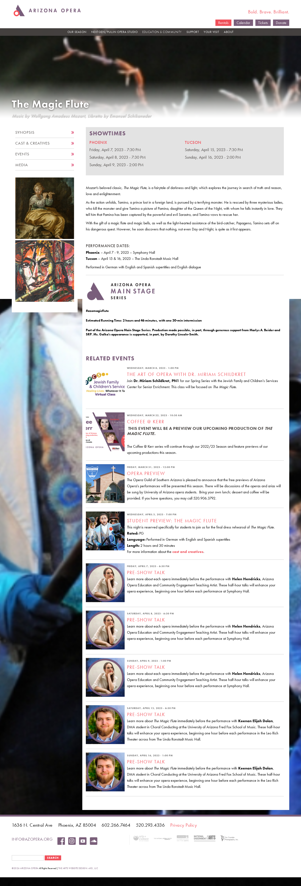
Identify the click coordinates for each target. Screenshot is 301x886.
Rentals (223, 22)
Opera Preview (146, 473)
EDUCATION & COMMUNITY (162, 32)
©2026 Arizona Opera (25, 868)
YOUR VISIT (211, 32)
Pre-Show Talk (146, 572)
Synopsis (25, 132)
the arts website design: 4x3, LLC (78, 868)
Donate (281, 22)
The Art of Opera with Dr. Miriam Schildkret (186, 374)
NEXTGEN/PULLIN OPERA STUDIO (114, 32)
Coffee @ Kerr (145, 422)
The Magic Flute (50, 104)
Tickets (263, 22)
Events (22, 154)
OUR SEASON (77, 32)
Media (21, 165)
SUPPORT (192, 32)
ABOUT (229, 32)
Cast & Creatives (32, 143)
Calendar (243, 22)
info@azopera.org (32, 839)
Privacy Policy (183, 825)
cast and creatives (187, 551)
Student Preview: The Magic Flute (172, 521)
